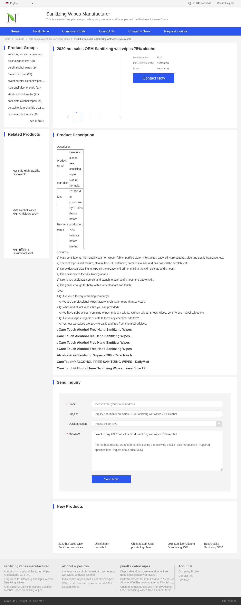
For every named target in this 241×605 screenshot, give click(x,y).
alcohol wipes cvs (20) (21, 60)
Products (39, 31)
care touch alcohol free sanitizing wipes (49, 39)
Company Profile (73, 31)
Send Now (111, 479)
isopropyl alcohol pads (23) (24, 87)
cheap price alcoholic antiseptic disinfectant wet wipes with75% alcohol (88, 573)
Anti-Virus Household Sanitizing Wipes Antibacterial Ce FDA (27, 573)
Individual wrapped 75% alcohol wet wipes (87, 579)
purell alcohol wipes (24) (22, 67)
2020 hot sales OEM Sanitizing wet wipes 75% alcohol (70, 547)
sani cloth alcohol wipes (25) (25, 101)
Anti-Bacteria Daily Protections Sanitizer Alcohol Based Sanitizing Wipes (28, 588)
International (229, 601)
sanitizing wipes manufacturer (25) (29, 54)
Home (15, 31)
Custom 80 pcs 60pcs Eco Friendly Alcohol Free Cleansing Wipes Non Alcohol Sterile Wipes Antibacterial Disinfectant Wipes (146, 590)
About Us (9, 601)
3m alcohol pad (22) (20, 74)
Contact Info (185, 575)
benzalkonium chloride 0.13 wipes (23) (31, 107)
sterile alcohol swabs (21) (23, 94)
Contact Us (107, 31)
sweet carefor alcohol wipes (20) (27, 80)
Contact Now (154, 78)
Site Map (183, 580)
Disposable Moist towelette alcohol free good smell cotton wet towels (144, 573)
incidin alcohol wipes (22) (23, 114)
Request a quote (225, 3)
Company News (139, 31)
